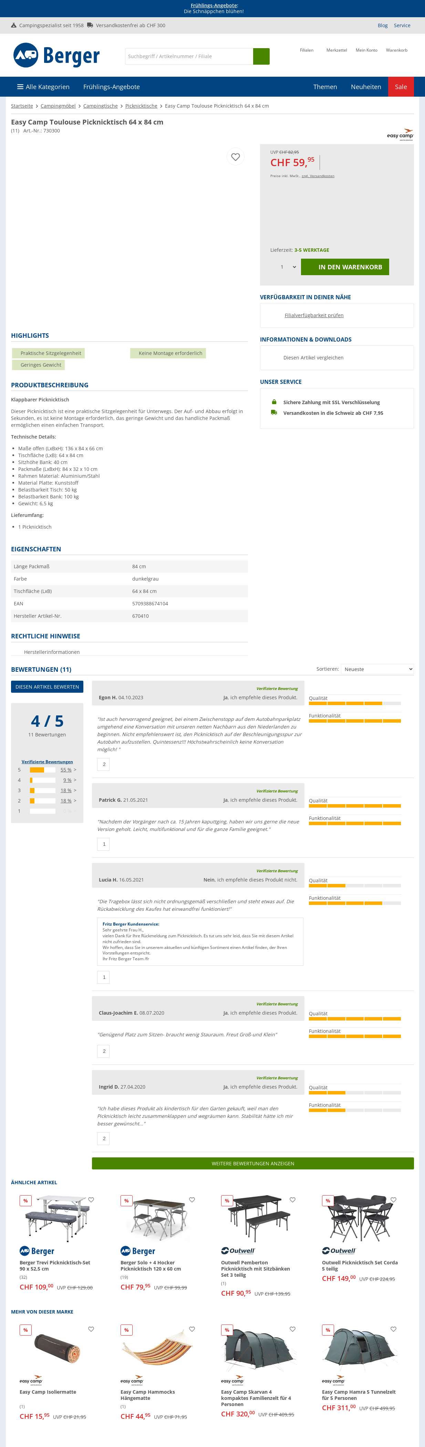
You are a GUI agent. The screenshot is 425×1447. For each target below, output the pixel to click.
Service (402, 25)
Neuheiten (366, 87)
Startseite (22, 105)
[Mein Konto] (366, 55)
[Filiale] (306, 55)
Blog (383, 25)
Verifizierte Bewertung (277, 688)
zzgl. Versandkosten (318, 175)
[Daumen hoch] (103, 764)
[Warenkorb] (396, 55)
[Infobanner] (213, 8)
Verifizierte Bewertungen (47, 762)
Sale (401, 87)
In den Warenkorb (345, 267)
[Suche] (189, 56)
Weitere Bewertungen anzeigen (253, 1163)
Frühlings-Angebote (214, 5)
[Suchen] (261, 56)
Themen (325, 87)
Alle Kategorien (48, 87)
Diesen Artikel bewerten (47, 686)
